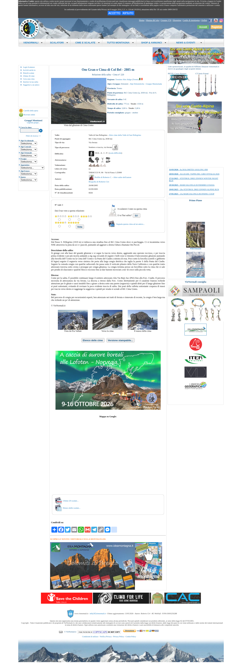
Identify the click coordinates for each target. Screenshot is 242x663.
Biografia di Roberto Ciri (99, 182)
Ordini (204, 20)
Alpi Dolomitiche (137, 84)
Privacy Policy (118, 637)
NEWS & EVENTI (188, 42)
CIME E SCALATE (87, 42)
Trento (135, 79)
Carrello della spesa (31, 111)
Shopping (177, 20)
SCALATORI (59, 42)
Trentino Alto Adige (123, 79)
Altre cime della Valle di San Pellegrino (125, 135)
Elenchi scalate (28, 73)
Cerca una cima (28, 79)
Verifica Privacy (106, 637)
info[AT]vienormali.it (98, 614)
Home (141, 20)
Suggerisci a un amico (31, 85)
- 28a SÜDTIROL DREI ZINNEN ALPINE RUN (194, 189)
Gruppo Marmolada (154, 84)
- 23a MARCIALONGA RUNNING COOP (191, 194)
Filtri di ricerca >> (33, 136)
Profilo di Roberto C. (103, 177)
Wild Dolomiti (195, 253)
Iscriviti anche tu (29, 70)
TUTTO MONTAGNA (120, 42)
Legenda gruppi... (33, 123)
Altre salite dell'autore (122, 177)
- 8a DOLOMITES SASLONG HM (188, 169)
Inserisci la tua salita (30, 82)
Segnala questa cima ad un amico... (130, 224)
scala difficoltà (115, 153)
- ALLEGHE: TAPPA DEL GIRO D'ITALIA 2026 (194, 174)
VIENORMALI (33, 42)
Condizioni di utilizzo (90, 637)
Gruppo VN (166, 20)
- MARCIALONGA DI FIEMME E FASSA (192, 185)
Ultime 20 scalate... (71, 501)
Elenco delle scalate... (72, 508)
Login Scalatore (29, 67)
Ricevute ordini (29, 115)
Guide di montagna (191, 20)
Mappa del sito (152, 20)
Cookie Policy (131, 637)
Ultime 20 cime (28, 76)
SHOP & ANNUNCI (153, 42)
